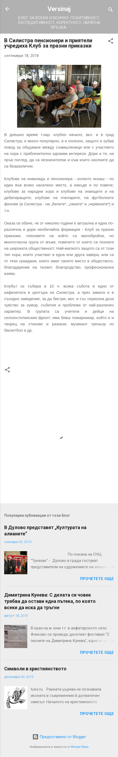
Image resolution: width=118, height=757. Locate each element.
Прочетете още (97, 578)
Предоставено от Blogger (59, 736)
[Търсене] (110, 11)
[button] (110, 42)
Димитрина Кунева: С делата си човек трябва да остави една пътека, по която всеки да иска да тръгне (50, 601)
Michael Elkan (80, 747)
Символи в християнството (35, 668)
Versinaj (59, 9)
